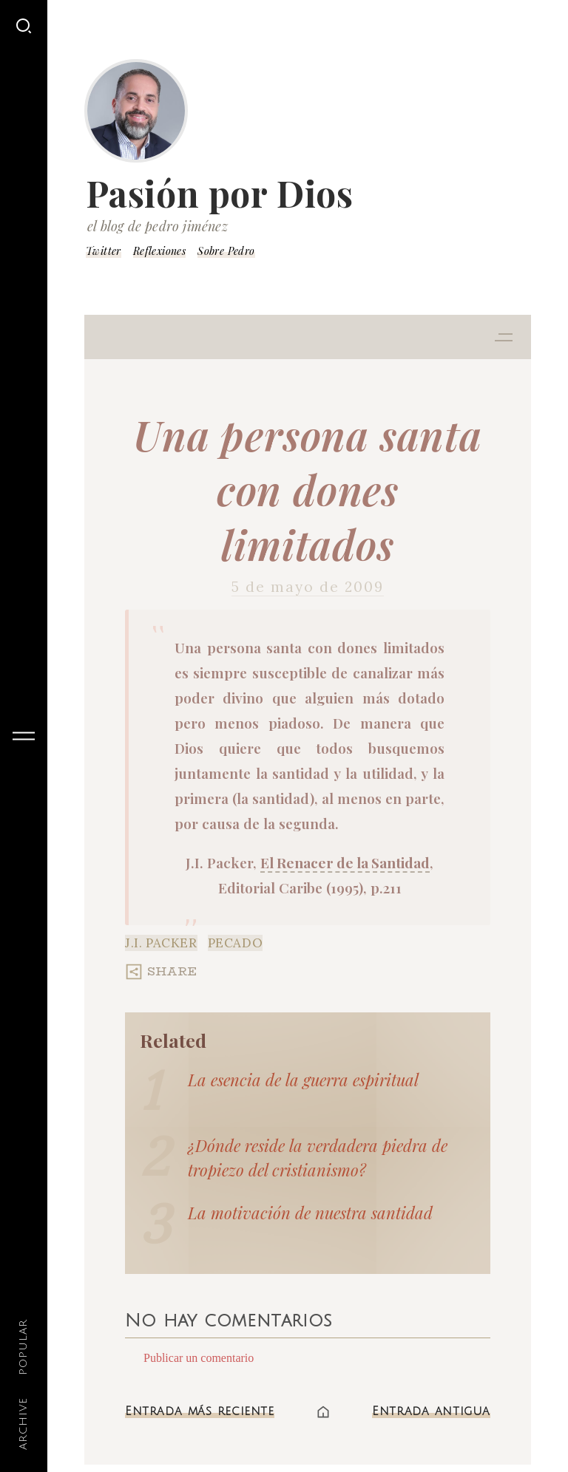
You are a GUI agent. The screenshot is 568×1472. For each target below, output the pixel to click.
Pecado (235, 943)
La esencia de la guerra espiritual (303, 1080)
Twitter (103, 251)
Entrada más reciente (199, 1411)
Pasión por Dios (220, 193)
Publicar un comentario (198, 1358)
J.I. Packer (161, 943)
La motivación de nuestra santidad (310, 1213)
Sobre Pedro (225, 251)
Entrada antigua (431, 1411)
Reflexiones (159, 251)
